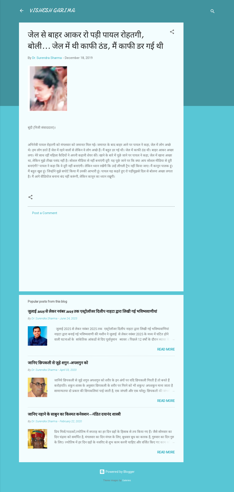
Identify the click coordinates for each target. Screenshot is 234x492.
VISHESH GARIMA (52, 10)
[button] (172, 32)
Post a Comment (44, 213)
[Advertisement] (201, 89)
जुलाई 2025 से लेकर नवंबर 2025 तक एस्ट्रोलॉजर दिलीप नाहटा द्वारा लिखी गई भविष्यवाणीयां (92, 311)
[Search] (212, 12)
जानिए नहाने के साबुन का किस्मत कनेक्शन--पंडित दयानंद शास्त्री (74, 414)
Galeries (126, 480)
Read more (166, 349)
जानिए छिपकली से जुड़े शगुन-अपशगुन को (58, 363)
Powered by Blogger (117, 472)
